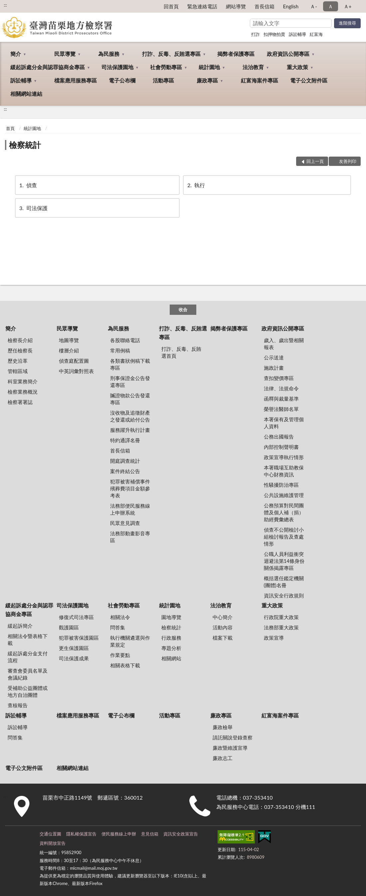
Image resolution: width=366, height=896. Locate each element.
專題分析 (171, 648)
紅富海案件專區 (259, 80)
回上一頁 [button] (315, 161)
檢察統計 (25, 145)
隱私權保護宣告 (81, 833)
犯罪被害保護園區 (79, 638)
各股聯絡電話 (125, 340)
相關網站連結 (26, 93)
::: (5, 5)
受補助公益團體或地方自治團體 (28, 691)
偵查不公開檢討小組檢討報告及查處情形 (284, 537)
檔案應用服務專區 (75, 80)
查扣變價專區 (279, 378)
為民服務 (108, 54)
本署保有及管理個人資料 (284, 422)
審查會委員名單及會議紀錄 (28, 674)
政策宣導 (274, 638)
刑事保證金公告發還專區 (130, 381)
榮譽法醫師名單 (281, 409)
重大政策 (297, 67)
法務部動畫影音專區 (130, 536)
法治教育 (253, 67)
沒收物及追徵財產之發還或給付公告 (130, 416)
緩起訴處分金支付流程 (28, 656)
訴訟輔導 (297, 34)
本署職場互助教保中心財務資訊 (284, 470)
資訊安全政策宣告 (180, 833)
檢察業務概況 (23, 392)
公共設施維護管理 (284, 495)
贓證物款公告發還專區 (130, 398)
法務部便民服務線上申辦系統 (130, 509)
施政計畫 (274, 368)
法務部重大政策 (281, 627)
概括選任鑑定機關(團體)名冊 (284, 581)
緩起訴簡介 (20, 626)
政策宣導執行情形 (284, 457)
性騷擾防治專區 (281, 485)
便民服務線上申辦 (118, 833)
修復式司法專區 (76, 617)
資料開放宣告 (53, 843)
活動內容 (223, 627)
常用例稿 (120, 350)
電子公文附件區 (308, 80)
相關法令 (120, 617)
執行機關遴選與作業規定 (130, 641)
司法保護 (33, 208)
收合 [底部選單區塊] (183, 309)
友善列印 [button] (347, 161)
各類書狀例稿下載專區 (130, 364)
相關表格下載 (125, 665)
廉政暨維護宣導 (230, 748)
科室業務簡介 (23, 381)
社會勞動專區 (166, 67)
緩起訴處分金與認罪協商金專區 (47, 67)
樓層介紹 (69, 350)
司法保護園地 (117, 67)
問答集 (117, 627)
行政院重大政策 (281, 617)
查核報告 (18, 705)
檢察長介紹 (20, 340)
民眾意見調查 (125, 523)
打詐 (255, 34)
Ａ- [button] (313, 6)
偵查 (27, 185)
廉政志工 (223, 758)
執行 (195, 185)
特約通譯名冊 (125, 440)
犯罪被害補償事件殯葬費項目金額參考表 (130, 488)
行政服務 (171, 638)
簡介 (15, 54)
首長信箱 (264, 6)
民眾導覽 (65, 54)
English (291, 6)
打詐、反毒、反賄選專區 (171, 54)
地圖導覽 (69, 340)
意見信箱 (149, 833)
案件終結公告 (125, 471)
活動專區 (163, 80)
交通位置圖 (50, 833)
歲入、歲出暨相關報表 (284, 343)
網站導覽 (236, 6)
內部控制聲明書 (281, 447)
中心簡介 (223, 617)
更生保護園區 (74, 648)
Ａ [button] (330, 6)
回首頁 (171, 6)
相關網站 (171, 658)
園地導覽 (171, 617)
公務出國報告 (279, 437)
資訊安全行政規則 (284, 595)
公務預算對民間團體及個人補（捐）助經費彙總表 (284, 512)
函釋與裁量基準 (281, 399)
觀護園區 (69, 627)
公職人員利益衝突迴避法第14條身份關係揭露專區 (284, 561)
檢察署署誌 (20, 402)
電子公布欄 (122, 80)
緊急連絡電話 (202, 6)
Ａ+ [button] (348, 6)
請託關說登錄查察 (233, 737)
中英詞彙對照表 (76, 371)
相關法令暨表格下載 (28, 639)
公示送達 (274, 357)
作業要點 (120, 655)
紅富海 (316, 34)
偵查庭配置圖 (74, 361)
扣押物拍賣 (274, 34)
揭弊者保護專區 (236, 54)
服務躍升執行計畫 (130, 430)
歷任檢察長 (20, 350)
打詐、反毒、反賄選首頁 (181, 352)
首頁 (10, 128)
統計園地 (209, 67)
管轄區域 (18, 371)
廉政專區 (207, 80)
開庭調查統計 (125, 461)
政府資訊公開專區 (288, 54)
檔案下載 (223, 638)
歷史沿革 (18, 361)
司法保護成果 (74, 658)
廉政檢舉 (223, 727)
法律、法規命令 (281, 388)
